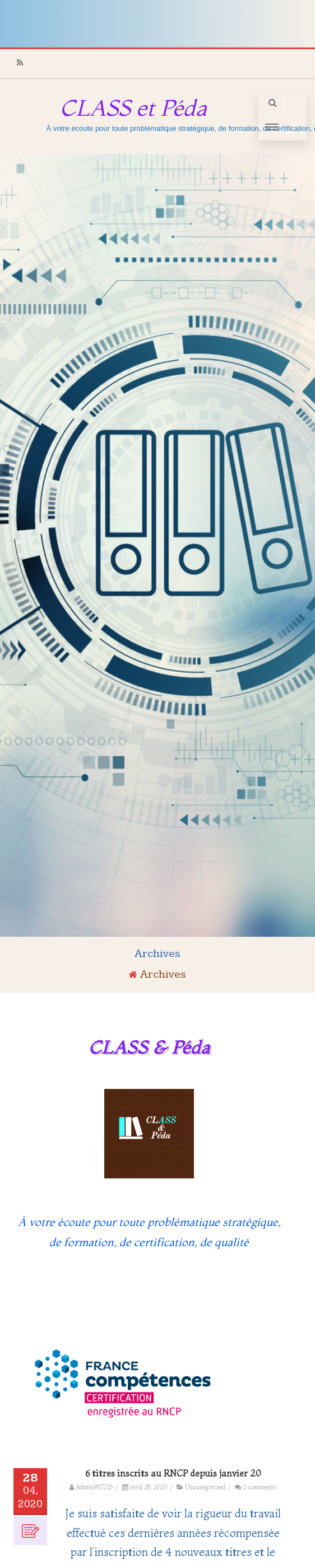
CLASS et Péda (133, 107)
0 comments (259, 1487)
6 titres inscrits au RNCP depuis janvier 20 (173, 1473)
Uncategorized (205, 1487)
